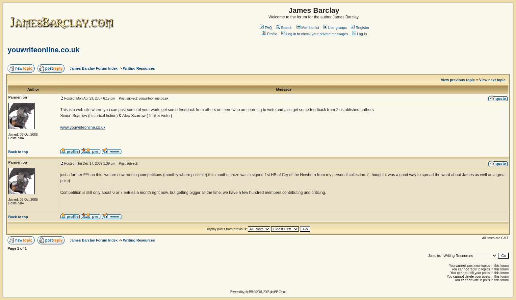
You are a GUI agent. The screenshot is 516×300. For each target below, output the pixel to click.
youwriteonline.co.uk (44, 50)
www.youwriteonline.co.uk (82, 127)
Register (360, 28)
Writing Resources (139, 68)
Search (284, 28)
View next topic (492, 80)
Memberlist (308, 28)
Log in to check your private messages (314, 34)
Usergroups (335, 28)
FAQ (266, 28)
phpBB (249, 292)
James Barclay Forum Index (93, 68)
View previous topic (458, 80)
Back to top (18, 152)
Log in (359, 34)
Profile (269, 34)
